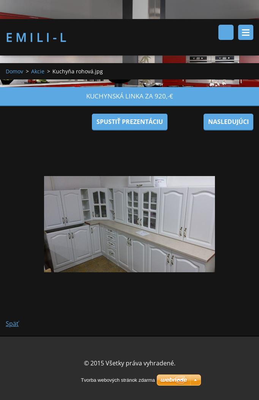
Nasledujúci (228, 122)
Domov (14, 71)
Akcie (37, 71)
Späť (12, 324)
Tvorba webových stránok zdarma (118, 380)
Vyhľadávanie (226, 32)
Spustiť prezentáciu (129, 122)
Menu (245, 32)
